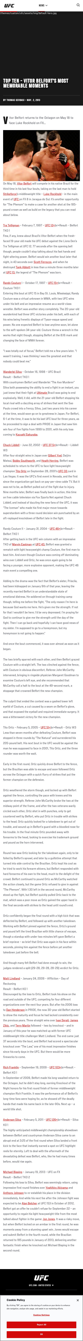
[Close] (77, 1300)
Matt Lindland (11, 978)
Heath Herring (49, 461)
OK (41, 1334)
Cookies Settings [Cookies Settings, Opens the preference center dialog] (41, 1315)
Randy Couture (12, 283)
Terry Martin (22, 1025)
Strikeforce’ (10, 194)
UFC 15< (53, 283)
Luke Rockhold (52, 194)
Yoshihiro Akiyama (57, 1187)
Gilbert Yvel (55, 455)
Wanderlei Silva (12, 372)
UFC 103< (55, 1067)
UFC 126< (52, 1120)
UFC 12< (50, 225)
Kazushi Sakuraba (26, 434)
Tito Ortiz (21, 471)
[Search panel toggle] (78, 5)
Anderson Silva (12, 1120)
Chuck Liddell (11, 445)
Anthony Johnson (13, 1193)
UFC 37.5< (49, 445)
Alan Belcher (29, 1203)
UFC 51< (46, 727)
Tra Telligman (11, 225)
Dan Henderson (15, 1010)
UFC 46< (55, 529)
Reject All (41, 1325)
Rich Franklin (11, 1067)
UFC (16, 199)
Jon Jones (49, 1219)
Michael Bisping (12, 1172)
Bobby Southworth (24, 461)
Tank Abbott (23, 267)
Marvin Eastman (22, 544)
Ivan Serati (62, 1020)
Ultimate (42, 393)
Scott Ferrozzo (42, 262)
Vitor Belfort (24, 183)
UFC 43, (40, 544)
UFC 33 (63, 471)
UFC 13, (10, 272)
